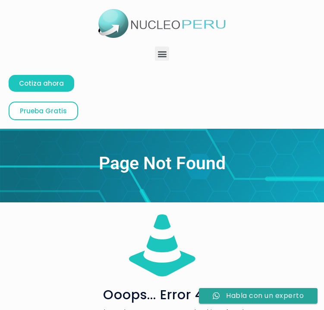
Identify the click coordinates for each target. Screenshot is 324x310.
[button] (162, 53)
